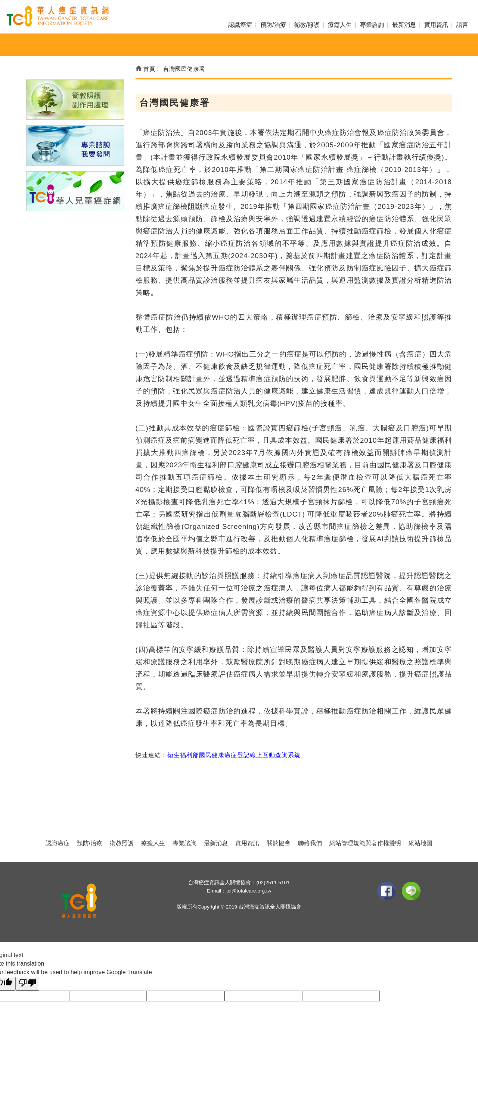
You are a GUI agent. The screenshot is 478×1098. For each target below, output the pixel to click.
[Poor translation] (27, 984)
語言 (462, 25)
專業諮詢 (372, 25)
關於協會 (279, 843)
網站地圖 (420, 843)
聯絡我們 (310, 843)
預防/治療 (273, 25)
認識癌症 (240, 25)
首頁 (145, 69)
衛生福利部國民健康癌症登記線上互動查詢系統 (234, 755)
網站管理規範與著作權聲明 (365, 843)
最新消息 (404, 25)
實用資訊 (436, 25)
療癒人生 (340, 25)
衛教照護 (122, 843)
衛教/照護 (307, 25)
